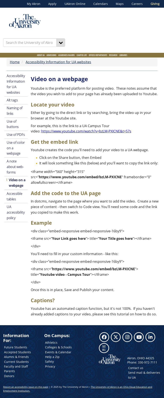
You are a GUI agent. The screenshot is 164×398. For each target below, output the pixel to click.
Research (113, 55)
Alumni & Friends (16, 357)
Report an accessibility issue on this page (25, 386)
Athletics (51, 343)
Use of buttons (13, 124)
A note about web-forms (15, 167)
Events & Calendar (58, 352)
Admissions (51, 55)
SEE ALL (104, 348)
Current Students (16, 362)
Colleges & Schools (58, 347)
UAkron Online (74, 4)
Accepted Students (17, 352)
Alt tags (12, 100)
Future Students (15, 347)
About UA (41, 55)
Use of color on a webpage (16, 148)
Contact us (135, 368)
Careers (137, 4)
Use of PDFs (16, 134)
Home (15, 62)
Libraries (123, 55)
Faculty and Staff (16, 366)
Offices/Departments (98, 55)
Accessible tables (14, 196)
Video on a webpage (17, 183)
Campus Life (82, 55)
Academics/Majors (66, 55)
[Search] (61, 42)
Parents (9, 371)
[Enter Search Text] (30, 42)
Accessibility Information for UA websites (58, 62)
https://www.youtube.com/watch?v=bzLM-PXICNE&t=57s (86, 131)
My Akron (33, 4)
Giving (155, 4)
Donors (9, 376)
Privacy (50, 366)
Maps (120, 4)
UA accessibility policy (16, 212)
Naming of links (14, 111)
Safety (49, 361)
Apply (52, 4)
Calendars (100, 4)
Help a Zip (52, 357)
